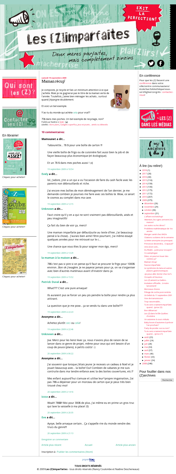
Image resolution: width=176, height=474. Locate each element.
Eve (44, 417)
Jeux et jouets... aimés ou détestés (93, 124)
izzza (45, 396)
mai (146, 347)
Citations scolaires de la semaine (159, 237)
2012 (144, 190)
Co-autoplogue (151, 253)
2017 (144, 173)
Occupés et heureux (153, 277)
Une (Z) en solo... (151, 246)
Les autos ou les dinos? (154, 225)
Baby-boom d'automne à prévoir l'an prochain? (158, 323)
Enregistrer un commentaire (55, 439)
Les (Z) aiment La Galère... (155, 280)
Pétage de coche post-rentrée (157, 292)
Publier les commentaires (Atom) (75, 451)
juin (146, 343)
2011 (144, 193)
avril (146, 350)
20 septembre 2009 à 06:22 (60, 353)
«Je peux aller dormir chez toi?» (158, 274)
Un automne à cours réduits (156, 319)
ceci (68, 323)
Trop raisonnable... (152, 301)
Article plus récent (51, 445)
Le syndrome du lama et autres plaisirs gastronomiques (158, 269)
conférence (145, 83)
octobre (148, 210)
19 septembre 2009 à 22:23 (60, 312)
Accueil (88, 445)
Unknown (48, 208)
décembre (149, 203)
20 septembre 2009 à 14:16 (60, 391)
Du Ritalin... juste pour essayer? (158, 250)
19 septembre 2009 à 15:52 (60, 277)
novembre (149, 206)
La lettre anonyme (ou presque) (158, 240)
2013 (144, 186)
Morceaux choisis (152, 289)
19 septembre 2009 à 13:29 (60, 252)
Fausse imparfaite (152, 265)
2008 (144, 363)
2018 (144, 170)
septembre (149, 213)
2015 (144, 180)
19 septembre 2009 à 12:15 (60, 204)
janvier (147, 360)
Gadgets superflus (68, 124)
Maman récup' (53, 81)
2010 (144, 196)
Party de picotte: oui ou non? (157, 328)
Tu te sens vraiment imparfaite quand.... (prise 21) (158, 332)
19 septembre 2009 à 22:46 (60, 329)
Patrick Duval (50, 282)
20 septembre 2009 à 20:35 (60, 412)
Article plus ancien (126, 445)
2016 (144, 177)
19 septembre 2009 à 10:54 (60, 169)
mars (146, 353)
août (146, 337)
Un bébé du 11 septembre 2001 (158, 295)
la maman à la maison (56, 257)
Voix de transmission (153, 298)
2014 (144, 183)
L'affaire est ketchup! (153, 216)
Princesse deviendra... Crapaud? (158, 243)
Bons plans (54, 124)
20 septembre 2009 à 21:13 (60, 433)
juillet (146, 340)
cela (75, 112)
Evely (45, 174)
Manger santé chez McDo (155, 234)
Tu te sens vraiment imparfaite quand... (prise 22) (158, 306)
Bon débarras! (150, 310)
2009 (144, 200)
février (147, 356)
